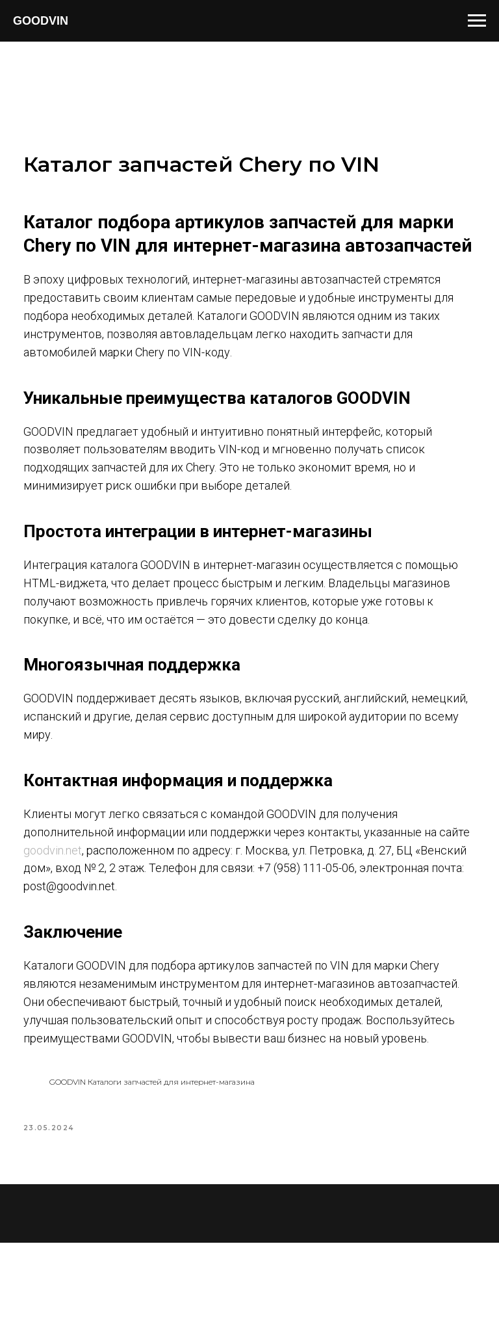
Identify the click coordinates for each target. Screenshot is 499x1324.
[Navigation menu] (477, 20)
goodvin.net (104, 902)
